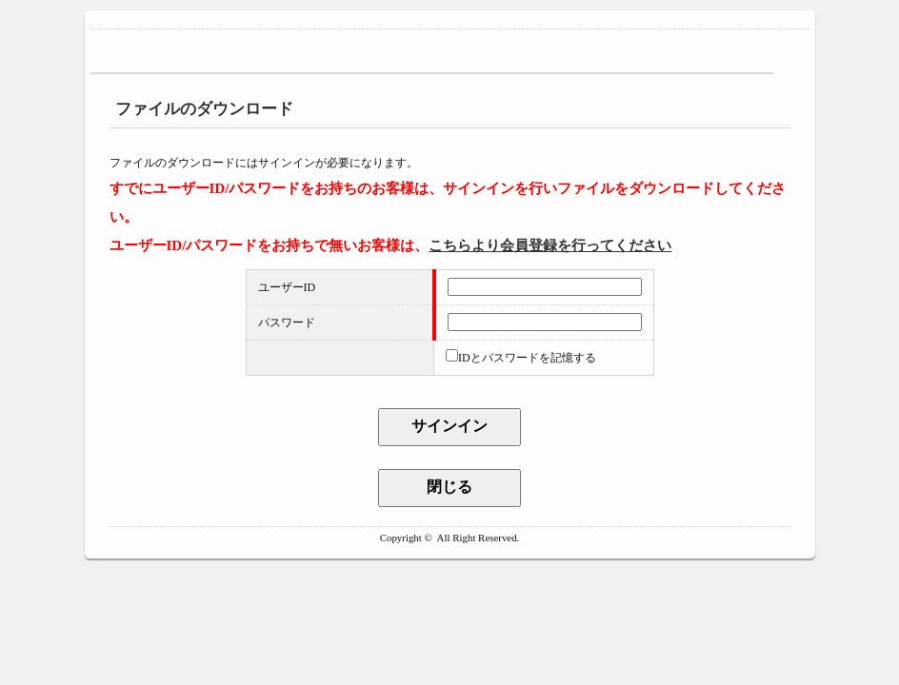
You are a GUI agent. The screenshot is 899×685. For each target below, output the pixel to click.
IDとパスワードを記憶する (527, 357)
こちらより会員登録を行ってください (550, 245)
